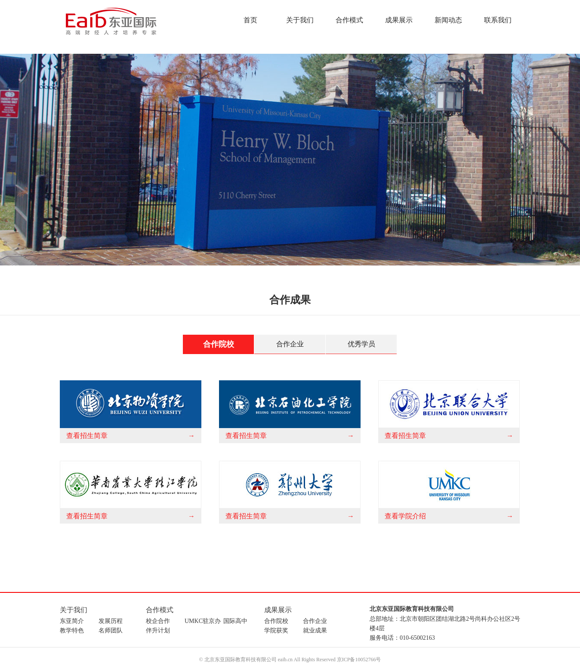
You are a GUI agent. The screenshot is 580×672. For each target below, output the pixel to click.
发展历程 (111, 621)
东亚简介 (72, 621)
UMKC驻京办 (203, 621)
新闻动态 (448, 20)
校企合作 (158, 621)
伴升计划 (158, 630)
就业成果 (315, 630)
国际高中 (235, 621)
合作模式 (349, 20)
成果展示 (399, 20)
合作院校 (218, 344)
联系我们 (498, 20)
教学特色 (72, 630)
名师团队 (111, 630)
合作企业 (290, 344)
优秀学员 (361, 344)
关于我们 (300, 20)
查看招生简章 (87, 435)
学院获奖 (276, 630)
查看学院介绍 (405, 516)
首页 (250, 20)
